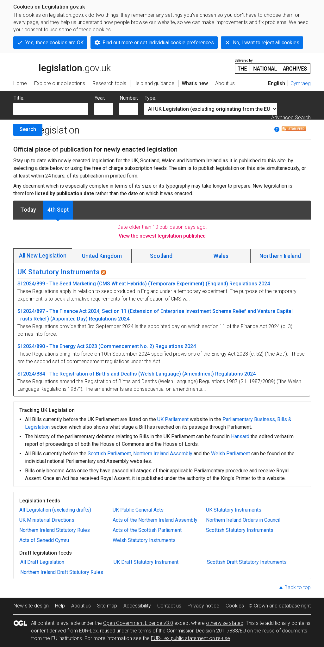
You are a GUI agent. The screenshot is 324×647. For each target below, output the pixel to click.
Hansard (240, 436)
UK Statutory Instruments (58, 272)
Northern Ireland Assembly (162, 454)
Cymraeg (300, 83)
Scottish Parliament (109, 454)
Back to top (297, 587)
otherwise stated (224, 623)
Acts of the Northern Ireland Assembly (155, 520)
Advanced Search (291, 118)
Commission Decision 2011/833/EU (206, 631)
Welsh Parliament (230, 454)
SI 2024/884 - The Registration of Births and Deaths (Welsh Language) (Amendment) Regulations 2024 (136, 374)
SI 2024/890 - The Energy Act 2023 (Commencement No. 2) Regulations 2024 (106, 346)
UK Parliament (173, 419)
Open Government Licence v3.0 (138, 623)
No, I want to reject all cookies (266, 43)
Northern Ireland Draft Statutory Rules (61, 572)
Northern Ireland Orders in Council (243, 520)
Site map (107, 606)
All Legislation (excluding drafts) (55, 510)
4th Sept (58, 210)
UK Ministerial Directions (46, 520)
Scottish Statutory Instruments (239, 530)
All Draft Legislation (42, 562)
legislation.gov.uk (62, 66)
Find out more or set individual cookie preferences (158, 43)
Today (28, 210)
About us (81, 606)
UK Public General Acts (138, 510)
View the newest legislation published (162, 236)
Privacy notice (203, 606)
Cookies (235, 606)
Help (60, 606)
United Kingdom (102, 256)
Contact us (169, 606)
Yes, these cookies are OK (54, 43)
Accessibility (137, 606)
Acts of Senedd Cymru (44, 540)
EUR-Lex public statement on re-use (190, 638)
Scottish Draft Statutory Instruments (247, 562)
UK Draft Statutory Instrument (146, 562)
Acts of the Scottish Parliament (147, 530)
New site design (31, 606)
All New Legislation (42, 255)
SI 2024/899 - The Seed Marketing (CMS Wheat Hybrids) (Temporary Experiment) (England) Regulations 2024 (143, 284)
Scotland (161, 256)
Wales (220, 256)
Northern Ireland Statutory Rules (54, 530)
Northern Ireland (280, 256)
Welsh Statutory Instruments (144, 540)
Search (28, 129)
